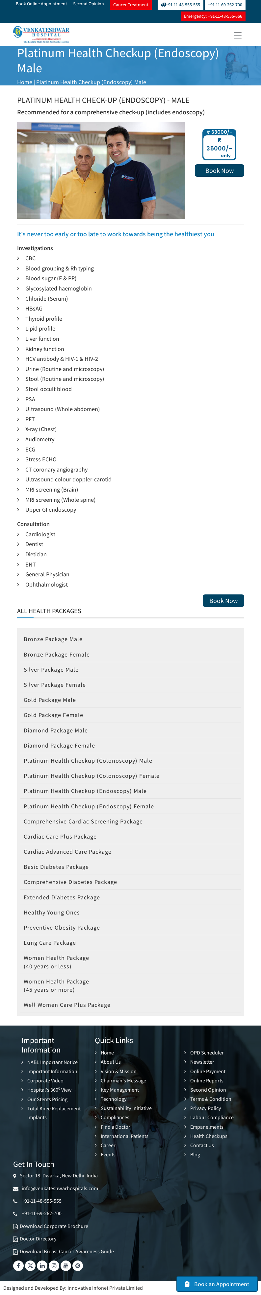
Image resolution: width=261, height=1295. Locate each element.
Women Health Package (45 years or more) (56, 985)
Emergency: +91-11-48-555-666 (213, 16)
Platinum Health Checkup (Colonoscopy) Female (92, 775)
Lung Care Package (50, 942)
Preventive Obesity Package (62, 927)
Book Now (219, 170)
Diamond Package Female (59, 745)
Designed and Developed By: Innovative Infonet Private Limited (73, 1287)
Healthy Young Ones (52, 912)
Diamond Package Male (56, 730)
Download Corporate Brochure (54, 1226)
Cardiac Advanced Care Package (68, 851)
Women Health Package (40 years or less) (56, 962)
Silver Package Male (51, 669)
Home (24, 82)
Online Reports (206, 1080)
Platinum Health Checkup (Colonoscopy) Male (88, 760)
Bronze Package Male (53, 639)
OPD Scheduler (207, 1052)
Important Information (52, 1071)
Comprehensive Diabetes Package (70, 882)
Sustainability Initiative (126, 1108)
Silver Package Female (55, 684)
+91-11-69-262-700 (225, 5)
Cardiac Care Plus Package (60, 836)
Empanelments (206, 1126)
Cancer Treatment (130, 5)
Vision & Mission (119, 1071)
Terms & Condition (210, 1099)
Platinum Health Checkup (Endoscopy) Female (89, 806)
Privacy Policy (205, 1108)
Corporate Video (45, 1080)
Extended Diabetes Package (62, 897)
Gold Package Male (50, 700)
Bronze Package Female (57, 654)
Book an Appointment (217, 1284)
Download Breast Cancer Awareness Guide (67, 1251)
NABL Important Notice (52, 1062)
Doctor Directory (38, 1238)
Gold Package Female (53, 715)
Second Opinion (88, 4)
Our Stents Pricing (47, 1099)
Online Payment (207, 1071)
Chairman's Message (123, 1080)
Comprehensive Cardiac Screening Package (83, 821)
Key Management (120, 1089)
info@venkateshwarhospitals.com (59, 1188)
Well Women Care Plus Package (67, 1004)
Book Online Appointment (41, 4)
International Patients (124, 1136)
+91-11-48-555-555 (180, 5)
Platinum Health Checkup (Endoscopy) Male (91, 82)
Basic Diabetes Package (56, 866)
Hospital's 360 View (49, 1089)
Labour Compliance (212, 1117)
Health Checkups (208, 1136)
